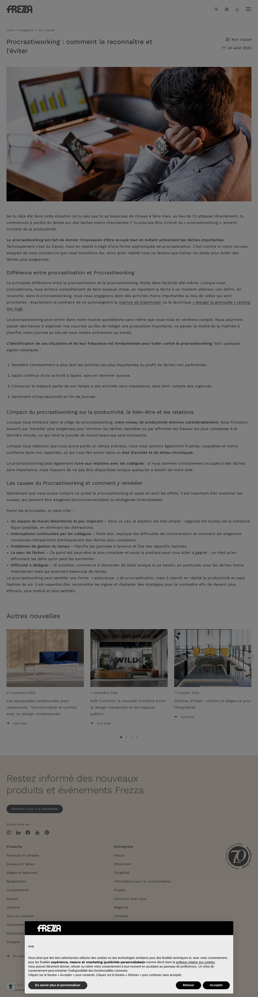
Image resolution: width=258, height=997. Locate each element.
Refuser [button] (188, 985)
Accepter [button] (216, 985)
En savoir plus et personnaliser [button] (57, 985)
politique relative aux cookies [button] (195, 962)
